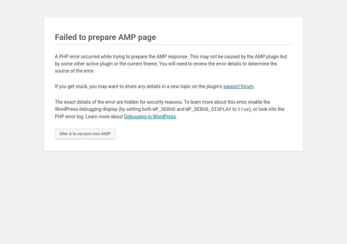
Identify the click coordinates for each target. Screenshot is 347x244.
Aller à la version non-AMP (85, 133)
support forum (238, 86)
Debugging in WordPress (150, 116)
